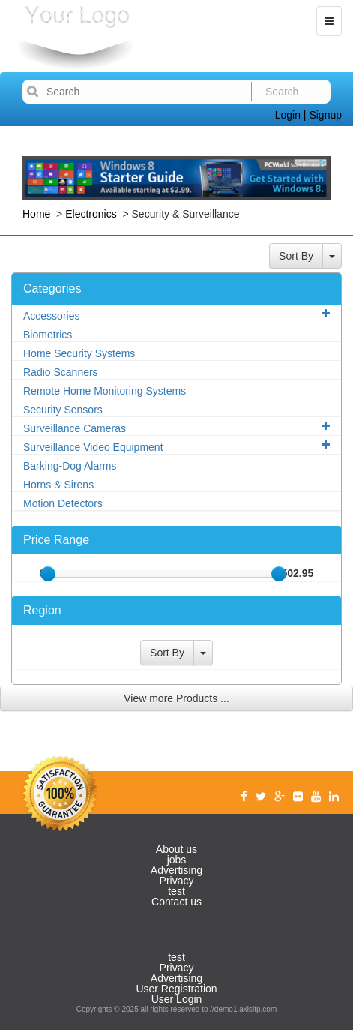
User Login (176, 999)
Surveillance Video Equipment (176, 446)
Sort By (296, 256)
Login (288, 115)
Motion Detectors (63, 503)
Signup (325, 115)
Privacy (177, 881)
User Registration (176, 989)
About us (176, 849)
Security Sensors (63, 410)
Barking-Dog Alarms (70, 466)
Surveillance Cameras (176, 427)
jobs (177, 860)
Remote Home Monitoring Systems (104, 391)
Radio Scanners (60, 372)
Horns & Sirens (58, 485)
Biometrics (47, 335)
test (176, 891)
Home (37, 214)
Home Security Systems (79, 353)
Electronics (90, 214)
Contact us (176, 902)
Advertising (176, 870)
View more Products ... (176, 698)
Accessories (176, 315)
